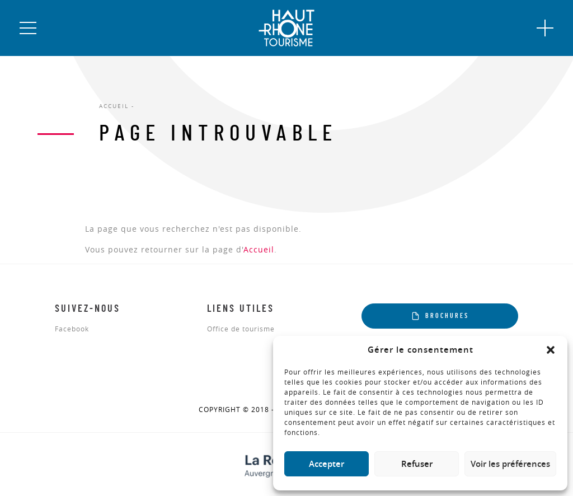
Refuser (417, 464)
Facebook (72, 329)
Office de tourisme (241, 329)
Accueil (258, 249)
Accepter (326, 464)
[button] (550, 349)
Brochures (440, 316)
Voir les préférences (510, 464)
